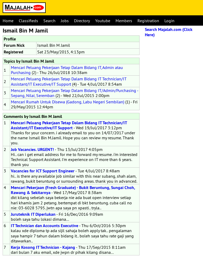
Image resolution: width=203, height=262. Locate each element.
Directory (82, 20)
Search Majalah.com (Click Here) (168, 32)
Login (169, 20)
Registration (148, 20)
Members (124, 20)
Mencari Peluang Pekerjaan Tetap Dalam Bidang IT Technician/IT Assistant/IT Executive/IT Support (68, 81)
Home (8, 20)
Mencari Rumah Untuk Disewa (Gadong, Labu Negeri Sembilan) (67, 101)
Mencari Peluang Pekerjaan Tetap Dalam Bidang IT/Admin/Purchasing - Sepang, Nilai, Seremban (74, 93)
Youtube (102, 20)
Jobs (65, 20)
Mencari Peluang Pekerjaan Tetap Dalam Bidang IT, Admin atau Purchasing (67, 70)
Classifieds (28, 20)
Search (49, 20)
